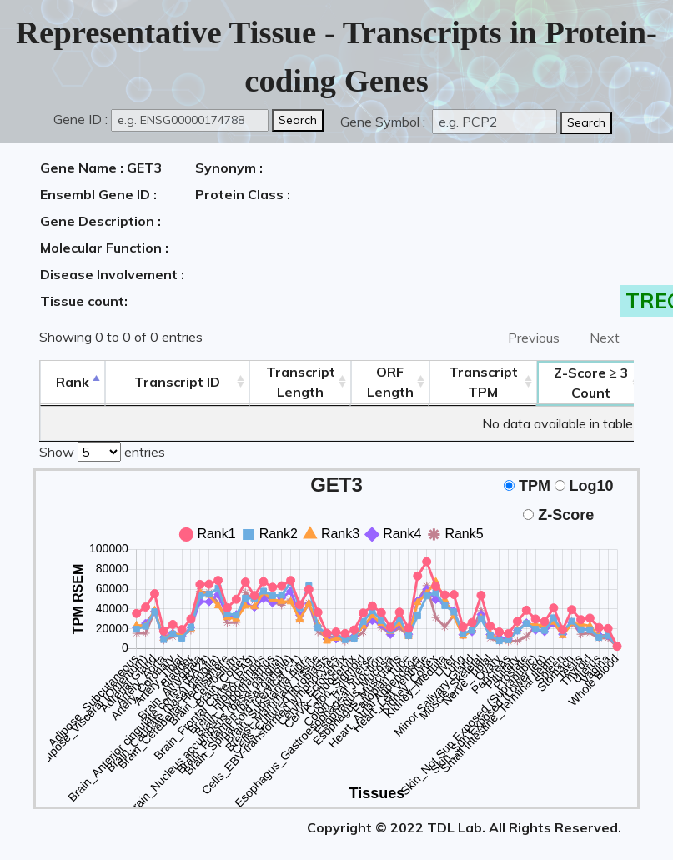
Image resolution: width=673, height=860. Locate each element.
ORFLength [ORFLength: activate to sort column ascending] (390, 381)
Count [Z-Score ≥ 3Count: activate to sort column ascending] (591, 382)
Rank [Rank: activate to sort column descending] (72, 381)
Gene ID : (80, 119)
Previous (534, 337)
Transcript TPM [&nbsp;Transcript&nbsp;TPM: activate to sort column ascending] (483, 381)
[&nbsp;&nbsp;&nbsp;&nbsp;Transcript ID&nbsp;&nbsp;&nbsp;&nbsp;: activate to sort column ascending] (177, 382)
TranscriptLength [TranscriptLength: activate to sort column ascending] (300, 381)
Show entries (102, 450)
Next (605, 337)
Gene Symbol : (384, 121)
